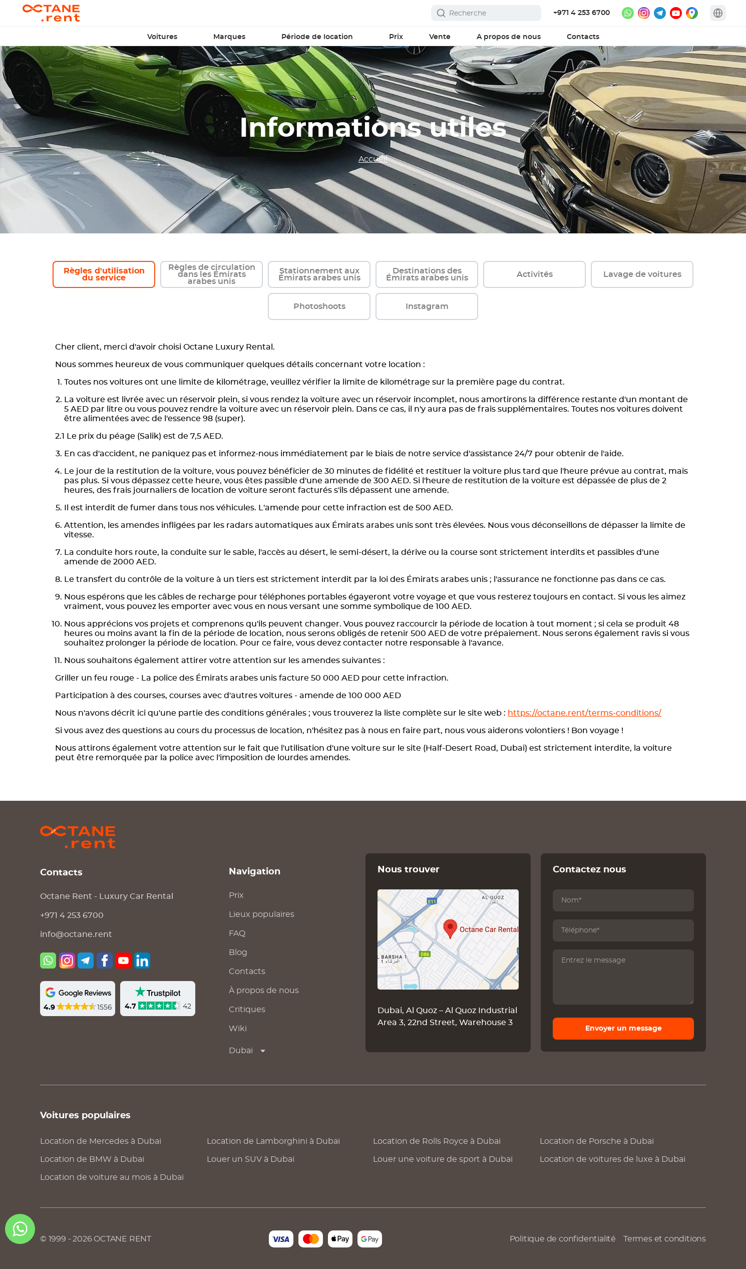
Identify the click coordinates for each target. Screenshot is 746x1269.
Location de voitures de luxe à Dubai (612, 1159)
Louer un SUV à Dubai (250, 1159)
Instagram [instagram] (427, 306)
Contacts (247, 972)
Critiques (247, 1010)
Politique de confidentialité (563, 1239)
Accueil (373, 159)
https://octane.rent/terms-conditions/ (584, 713)
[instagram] (644, 13)
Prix (236, 895)
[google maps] (692, 13)
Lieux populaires (261, 914)
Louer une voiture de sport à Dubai (443, 1159)
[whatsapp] (628, 13)
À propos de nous (264, 991)
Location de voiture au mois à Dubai (112, 1177)
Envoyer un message (623, 1028)
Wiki (238, 1029)
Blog (238, 952)
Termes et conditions (664, 1239)
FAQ (237, 933)
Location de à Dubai (100, 1141)
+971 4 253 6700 (581, 13)
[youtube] (676, 13)
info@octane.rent (76, 934)
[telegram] (660, 13)
